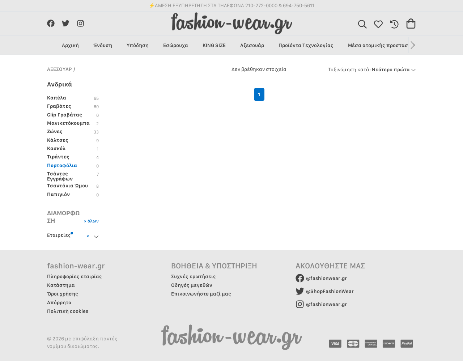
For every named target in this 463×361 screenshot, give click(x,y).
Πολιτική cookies (67, 311)
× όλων (91, 220)
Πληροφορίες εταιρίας (74, 276)
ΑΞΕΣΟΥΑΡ (59, 69)
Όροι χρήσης (62, 293)
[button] (412, 45)
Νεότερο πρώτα (372, 69)
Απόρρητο (59, 302)
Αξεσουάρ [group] (252, 45)
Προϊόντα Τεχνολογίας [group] (306, 45)
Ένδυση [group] (102, 45)
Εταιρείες (60, 235)
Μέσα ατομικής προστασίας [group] (382, 45)
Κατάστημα (61, 285)
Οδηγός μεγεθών (191, 285)
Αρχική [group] (70, 45)
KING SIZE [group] (214, 45)
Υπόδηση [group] (138, 45)
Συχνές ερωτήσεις (193, 276)
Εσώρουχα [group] (175, 45)
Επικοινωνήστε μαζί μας (201, 293)
